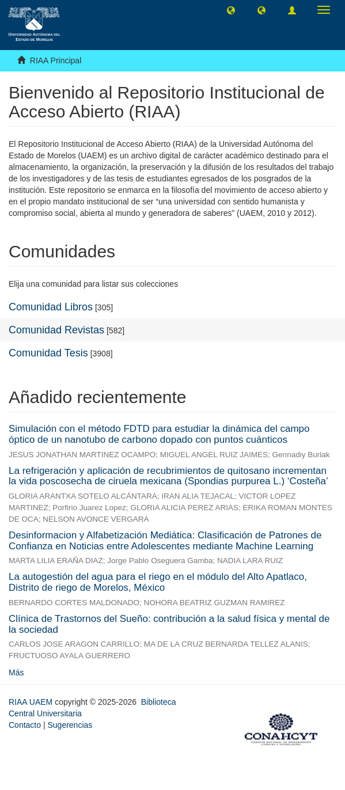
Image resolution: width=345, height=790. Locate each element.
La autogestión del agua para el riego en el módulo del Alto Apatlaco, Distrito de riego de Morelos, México (158, 582)
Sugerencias (69, 725)
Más (16, 672)
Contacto (25, 725)
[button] (231, 10)
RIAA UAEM (32, 702)
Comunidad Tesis (48, 353)
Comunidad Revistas (56, 330)
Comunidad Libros (51, 307)
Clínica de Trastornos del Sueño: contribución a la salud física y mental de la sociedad (169, 624)
